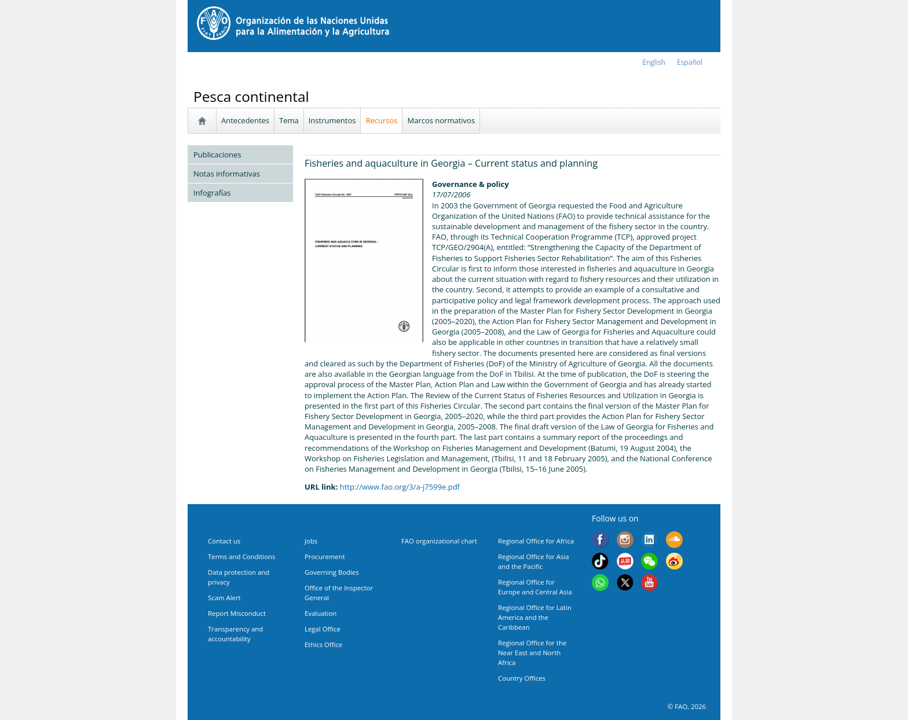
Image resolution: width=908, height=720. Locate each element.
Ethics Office (323, 644)
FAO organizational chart (439, 541)
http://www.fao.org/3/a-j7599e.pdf (400, 487)
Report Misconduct (237, 613)
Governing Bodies (332, 572)
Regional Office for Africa (536, 541)
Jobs (311, 541)
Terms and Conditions (241, 556)
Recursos (381, 120)
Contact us (224, 541)
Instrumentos (332, 120)
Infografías (211, 193)
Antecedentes (245, 120)
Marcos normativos (441, 120)
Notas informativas (226, 173)
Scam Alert (224, 597)
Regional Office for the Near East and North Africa (532, 652)
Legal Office (322, 629)
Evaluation (320, 613)
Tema (289, 120)
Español (689, 62)
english (653, 62)
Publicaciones (217, 154)
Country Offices (521, 678)
